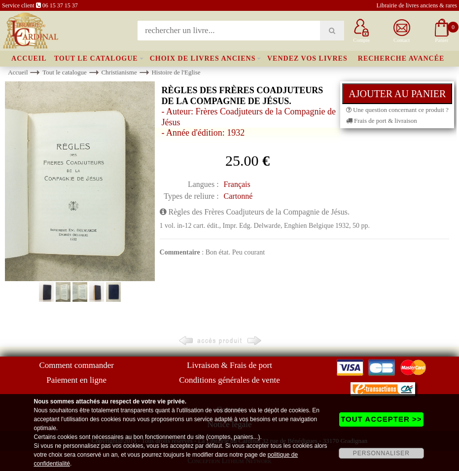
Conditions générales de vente (229, 380)
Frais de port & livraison (381, 120)
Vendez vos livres (307, 58)
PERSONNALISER (381, 453)
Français (237, 184)
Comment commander (76, 365)
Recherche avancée (401, 58)
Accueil (29, 58)
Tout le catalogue (96, 58)
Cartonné (238, 196)
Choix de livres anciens (203, 58)
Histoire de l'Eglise (175, 72)
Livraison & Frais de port (229, 365)
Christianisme (119, 72)
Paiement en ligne (76, 380)
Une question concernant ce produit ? (397, 109)
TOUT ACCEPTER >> (381, 419)
